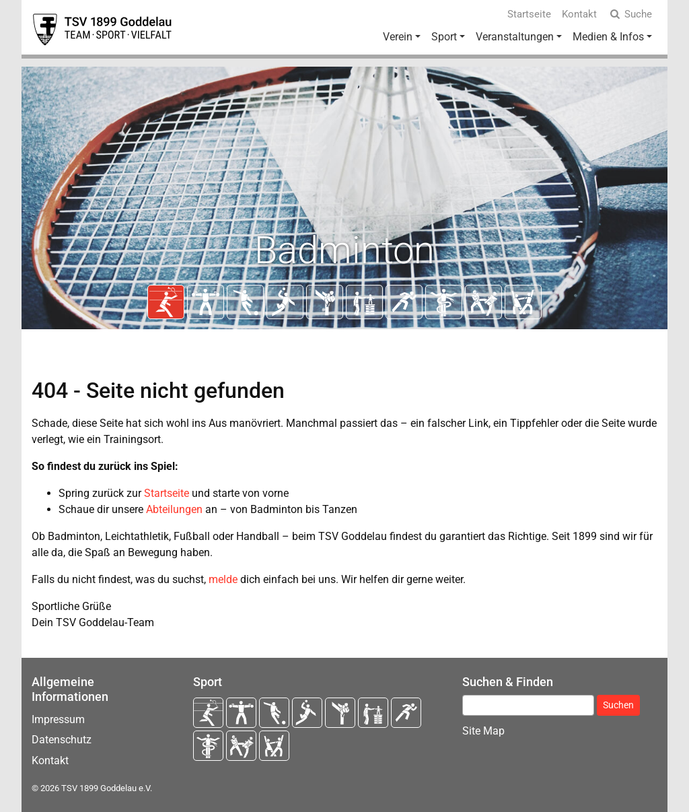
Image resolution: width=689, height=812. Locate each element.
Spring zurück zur (101, 493)
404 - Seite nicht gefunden (158, 390)
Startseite (529, 14)
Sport (444, 36)
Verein (397, 36)
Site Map (483, 730)
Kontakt (579, 14)
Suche (630, 14)
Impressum (58, 719)
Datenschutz (62, 739)
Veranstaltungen (515, 36)
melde (223, 579)
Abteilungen (174, 509)
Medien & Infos (608, 36)
